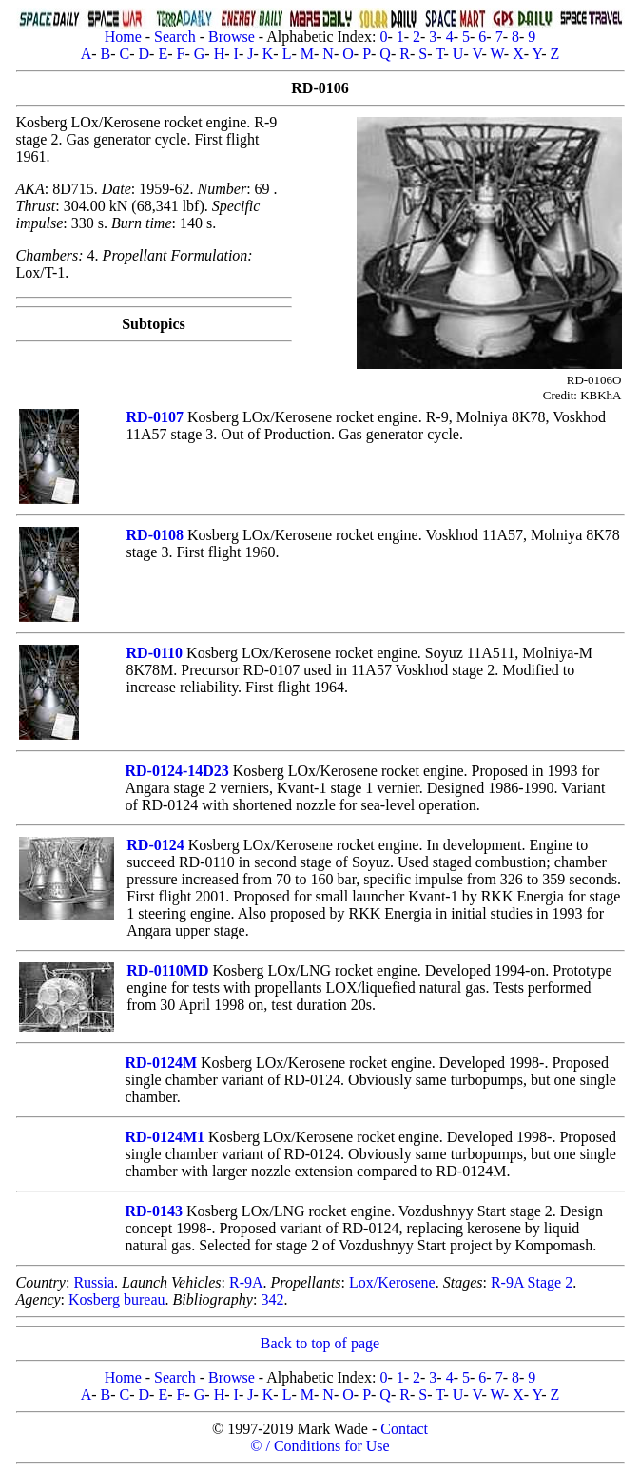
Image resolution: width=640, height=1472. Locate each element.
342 (272, 1299)
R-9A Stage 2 (531, 1282)
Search (175, 37)
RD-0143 (154, 1211)
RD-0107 (155, 417)
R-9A (246, 1282)
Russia (93, 1282)
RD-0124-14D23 (176, 771)
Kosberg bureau (116, 1299)
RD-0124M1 (164, 1137)
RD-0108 (155, 535)
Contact (404, 1429)
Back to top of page (320, 1343)
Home (123, 37)
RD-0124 (155, 845)
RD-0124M (161, 1063)
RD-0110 (155, 653)
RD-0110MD (167, 970)
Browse (231, 37)
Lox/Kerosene (392, 1282)
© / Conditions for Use (319, 1446)
